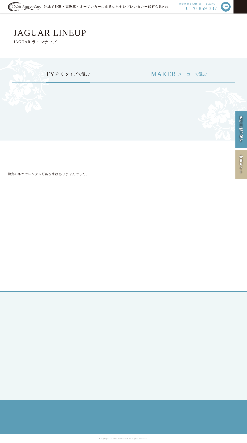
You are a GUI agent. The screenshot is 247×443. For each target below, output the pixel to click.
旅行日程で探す (241, 129)
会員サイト (241, 164)
